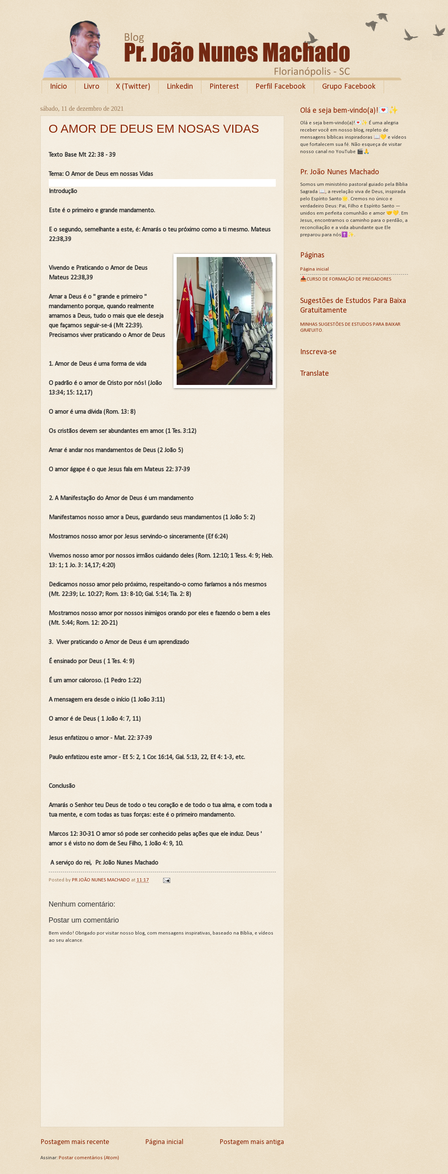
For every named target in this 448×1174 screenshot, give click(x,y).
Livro (92, 87)
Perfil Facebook (280, 87)
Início (58, 87)
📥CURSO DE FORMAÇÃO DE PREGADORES (345, 279)
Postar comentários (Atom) (89, 1157)
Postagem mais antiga (251, 1142)
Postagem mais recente (74, 1142)
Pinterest (224, 87)
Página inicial (164, 1142)
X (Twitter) (133, 87)
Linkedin (180, 87)
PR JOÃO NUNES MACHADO (101, 880)
